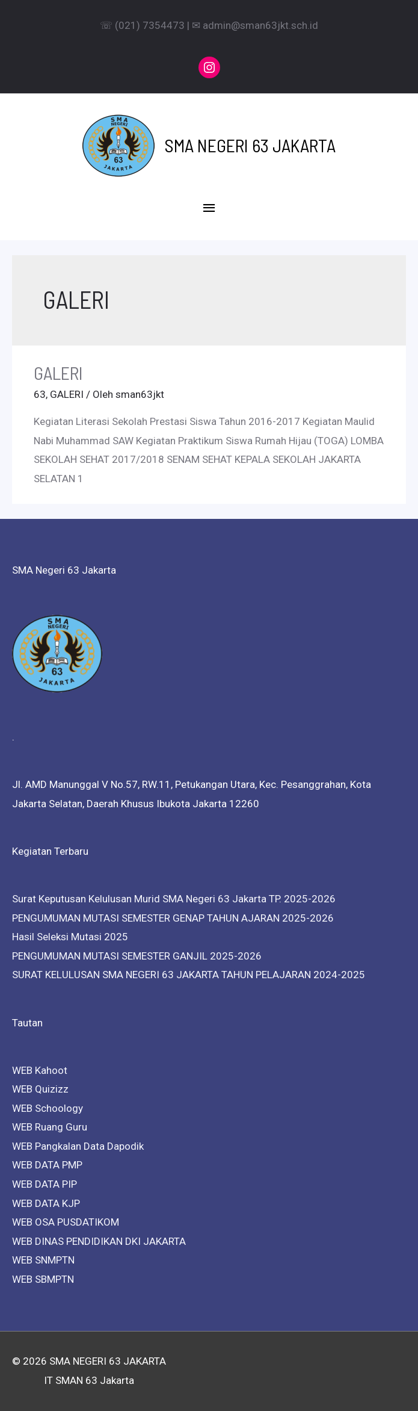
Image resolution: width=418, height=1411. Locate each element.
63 (40, 394)
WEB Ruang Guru (49, 1127)
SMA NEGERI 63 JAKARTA (250, 145)
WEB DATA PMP (47, 1165)
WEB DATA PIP (44, 1184)
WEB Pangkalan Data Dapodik (78, 1146)
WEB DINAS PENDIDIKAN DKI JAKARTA (99, 1241)
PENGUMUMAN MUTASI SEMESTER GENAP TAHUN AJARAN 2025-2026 (173, 918)
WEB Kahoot (39, 1070)
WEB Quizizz (40, 1089)
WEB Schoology (47, 1108)
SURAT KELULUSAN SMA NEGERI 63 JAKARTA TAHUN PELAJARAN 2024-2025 (188, 975)
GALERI (58, 372)
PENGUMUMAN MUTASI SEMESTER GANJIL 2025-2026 (137, 956)
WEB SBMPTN (43, 1279)
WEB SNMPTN (43, 1260)
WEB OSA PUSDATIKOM (65, 1222)
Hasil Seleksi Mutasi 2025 (70, 937)
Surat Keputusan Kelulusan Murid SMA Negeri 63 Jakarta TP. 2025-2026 (174, 899)
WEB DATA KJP (46, 1203)
